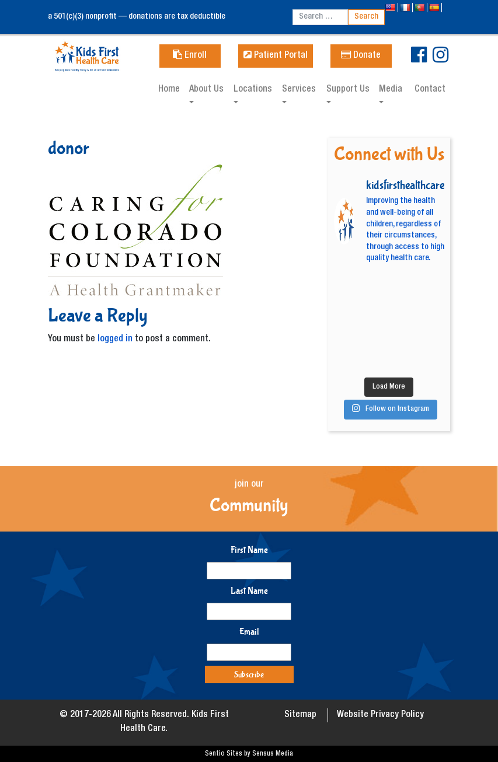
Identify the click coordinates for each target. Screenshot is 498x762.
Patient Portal (275, 56)
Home (169, 90)
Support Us (348, 90)
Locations (253, 90)
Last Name (249, 590)
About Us (206, 90)
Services (299, 90)
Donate (361, 56)
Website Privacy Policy (380, 715)
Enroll (190, 56)
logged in (115, 339)
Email (249, 631)
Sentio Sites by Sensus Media (249, 753)
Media (390, 90)
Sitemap (300, 715)
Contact (430, 90)
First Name (249, 549)
